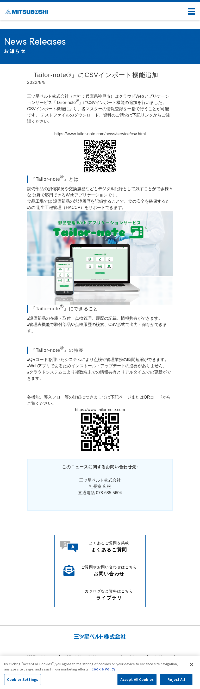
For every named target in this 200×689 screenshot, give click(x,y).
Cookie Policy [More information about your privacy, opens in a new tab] (103, 669)
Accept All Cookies (137, 679)
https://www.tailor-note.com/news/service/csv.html (100, 134)
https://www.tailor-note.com (100, 409)
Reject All (176, 679)
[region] (100, 672)
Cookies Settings (22, 679)
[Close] (191, 664)
